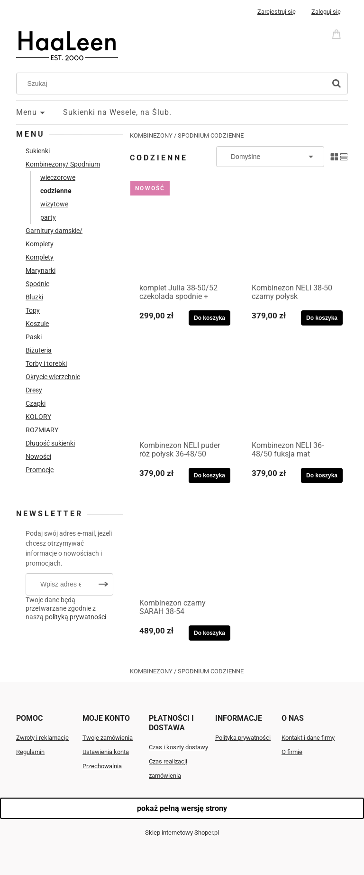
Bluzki (34, 297)
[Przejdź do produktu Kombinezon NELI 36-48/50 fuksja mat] (295, 389)
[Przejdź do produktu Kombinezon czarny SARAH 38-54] (182, 546)
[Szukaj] (336, 83)
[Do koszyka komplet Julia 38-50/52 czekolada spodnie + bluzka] (209, 318)
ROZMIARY (42, 430)
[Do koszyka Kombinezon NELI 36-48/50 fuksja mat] (322, 475)
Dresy (34, 390)
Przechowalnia (102, 766)
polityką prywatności (75, 617)
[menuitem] (39, 112)
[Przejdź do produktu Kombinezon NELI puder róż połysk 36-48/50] (182, 389)
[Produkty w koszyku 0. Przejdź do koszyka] (338, 33)
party (48, 217)
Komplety (40, 257)
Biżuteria (39, 350)
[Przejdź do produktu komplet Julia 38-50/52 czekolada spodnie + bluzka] (182, 231)
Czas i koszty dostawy (178, 747)
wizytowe (54, 204)
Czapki (36, 403)
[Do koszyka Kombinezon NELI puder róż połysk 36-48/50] (209, 475)
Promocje (40, 470)
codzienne (56, 191)
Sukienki (38, 151)
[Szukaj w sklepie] (173, 83)
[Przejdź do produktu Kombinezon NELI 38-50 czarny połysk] (295, 231)
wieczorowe (57, 177)
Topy (33, 310)
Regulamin (30, 751)
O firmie (292, 751)
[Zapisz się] (103, 584)
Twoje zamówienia (107, 737)
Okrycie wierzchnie (53, 377)
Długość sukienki (50, 443)
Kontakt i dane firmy (308, 737)
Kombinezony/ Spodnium (63, 164)
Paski (34, 337)
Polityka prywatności (243, 737)
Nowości (38, 456)
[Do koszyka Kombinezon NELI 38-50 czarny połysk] (322, 318)
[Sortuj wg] (270, 156)
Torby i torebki (46, 363)
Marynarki (40, 270)
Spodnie (37, 284)
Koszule (37, 323)
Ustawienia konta (105, 751)
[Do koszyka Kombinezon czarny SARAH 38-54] (209, 633)
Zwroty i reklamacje (42, 737)
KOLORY (38, 416)
